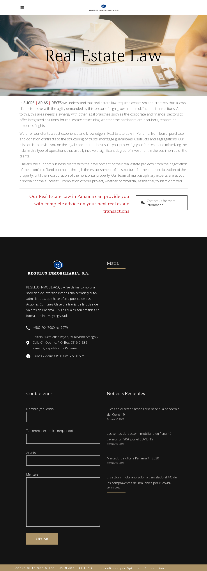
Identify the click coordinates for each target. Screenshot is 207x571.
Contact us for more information (158, 203)
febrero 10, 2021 (115, 419)
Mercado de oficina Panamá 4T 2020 (133, 458)
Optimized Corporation (145, 568)
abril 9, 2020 (113, 487)
